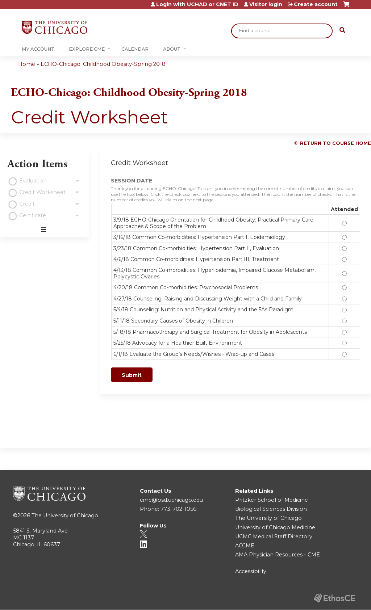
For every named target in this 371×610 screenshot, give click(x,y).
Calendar (135, 49)
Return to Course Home (335, 143)
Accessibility (250, 571)
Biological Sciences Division (271, 509)
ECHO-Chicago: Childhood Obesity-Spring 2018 (103, 64)
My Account (38, 49)
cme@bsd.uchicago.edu (171, 500)
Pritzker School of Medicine (271, 500)
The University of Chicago (65, 515)
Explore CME (87, 49)
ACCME (244, 545)
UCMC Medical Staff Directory (273, 536)
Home (26, 64)
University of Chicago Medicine (275, 527)
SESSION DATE (131, 180)
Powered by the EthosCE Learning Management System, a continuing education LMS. (334, 598)
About (171, 49)
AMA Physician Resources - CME (277, 554)
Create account (316, 4)
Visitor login (265, 4)
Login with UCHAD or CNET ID (197, 4)
